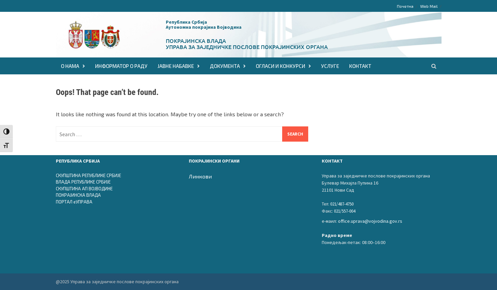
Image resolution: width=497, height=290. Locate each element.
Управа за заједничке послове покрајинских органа (247, 46)
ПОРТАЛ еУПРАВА (74, 201)
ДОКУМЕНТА (225, 66)
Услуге (330, 66)
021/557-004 (344, 211)
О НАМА (70, 66)
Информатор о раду (121, 66)
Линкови (200, 176)
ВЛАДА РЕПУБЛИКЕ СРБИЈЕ (83, 182)
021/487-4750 (342, 204)
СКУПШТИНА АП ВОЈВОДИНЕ (84, 188)
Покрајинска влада (196, 40)
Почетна (405, 6)
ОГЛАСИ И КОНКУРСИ (280, 66)
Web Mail (429, 6)
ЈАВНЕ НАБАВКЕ (176, 66)
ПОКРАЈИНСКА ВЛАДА (78, 195)
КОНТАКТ (360, 66)
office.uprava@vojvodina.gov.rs (370, 221)
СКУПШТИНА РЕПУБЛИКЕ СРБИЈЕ (88, 175)
